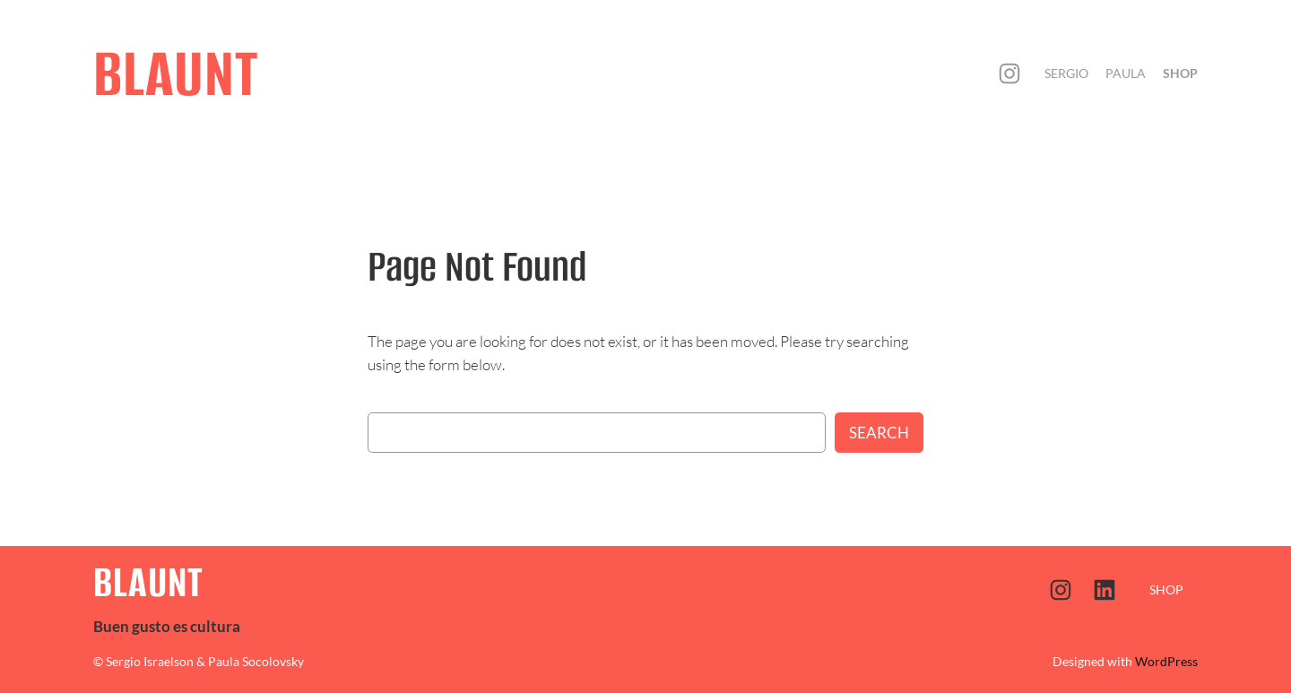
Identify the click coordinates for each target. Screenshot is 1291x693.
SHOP (1166, 589)
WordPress (1166, 661)
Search (879, 432)
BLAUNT (175, 73)
